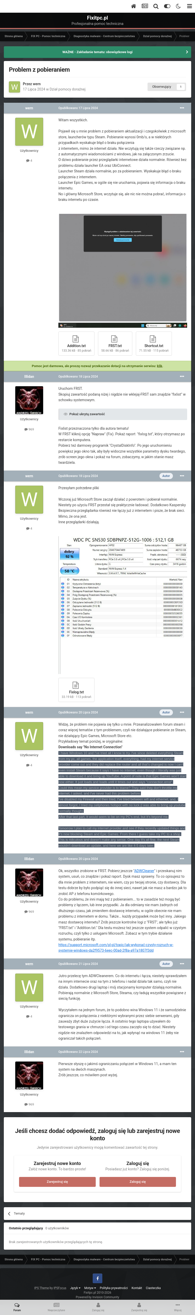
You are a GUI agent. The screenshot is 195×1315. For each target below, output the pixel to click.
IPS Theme (41, 1288)
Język (75, 1288)
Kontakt (137, 1288)
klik (159, 366)
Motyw (90, 1288)
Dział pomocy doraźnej (67, 89)
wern (37, 84)
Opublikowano (78, 108)
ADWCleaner (144, 871)
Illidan (29, 377)
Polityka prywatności (114, 1288)
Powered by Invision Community (97, 1297)
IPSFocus (60, 1288)
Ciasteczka (153, 1288)
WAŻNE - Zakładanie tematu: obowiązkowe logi (97, 52)
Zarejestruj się (57, 1182)
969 (29, 429)
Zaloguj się (137, 1182)
